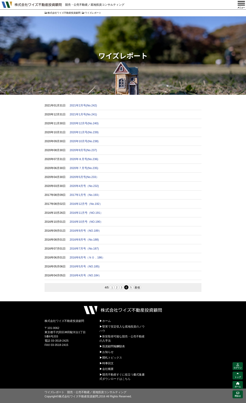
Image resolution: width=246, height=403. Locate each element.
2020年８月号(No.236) (84, 159)
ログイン (238, 366)
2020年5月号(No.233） (84, 177)
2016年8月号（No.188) (84, 239)
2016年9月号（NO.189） (85, 230)
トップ (238, 376)
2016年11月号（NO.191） (86, 212)
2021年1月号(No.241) (83, 114)
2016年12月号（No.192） (86, 203)
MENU (241, 4)
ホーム (106, 320)
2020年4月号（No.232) (84, 186)
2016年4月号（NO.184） (85, 275)
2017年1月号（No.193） (85, 194)
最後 (137, 287)
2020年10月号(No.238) (84, 141)
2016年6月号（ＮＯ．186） (87, 257)
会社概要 (108, 369)
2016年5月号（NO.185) (84, 266)
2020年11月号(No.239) (84, 132)
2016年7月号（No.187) (84, 248)
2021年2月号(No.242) (83, 105)
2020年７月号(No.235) (84, 168)
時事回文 (108, 363)
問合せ (238, 394)
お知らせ (108, 352)
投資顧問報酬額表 (113, 346)
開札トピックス (112, 357)
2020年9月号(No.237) (83, 150)
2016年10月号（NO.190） (86, 221)
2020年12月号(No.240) (84, 123)
